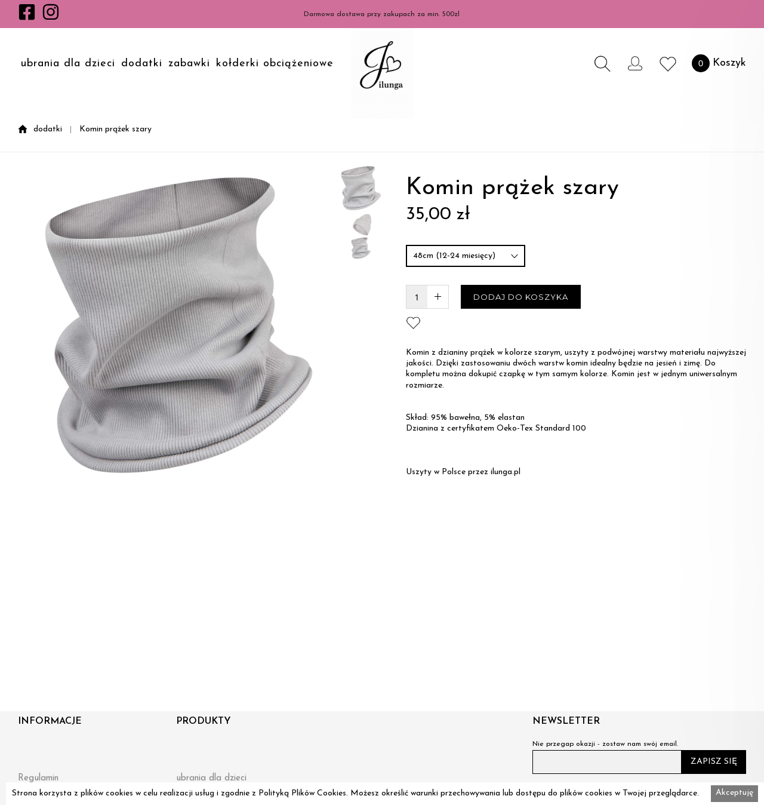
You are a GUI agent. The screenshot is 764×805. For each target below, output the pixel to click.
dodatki (141, 64)
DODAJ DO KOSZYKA (520, 297)
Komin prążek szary (115, 129)
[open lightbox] (179, 425)
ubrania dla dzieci (68, 64)
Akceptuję (734, 792)
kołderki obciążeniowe (275, 64)
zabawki (189, 64)
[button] (68, 63)
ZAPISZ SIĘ (714, 761)
